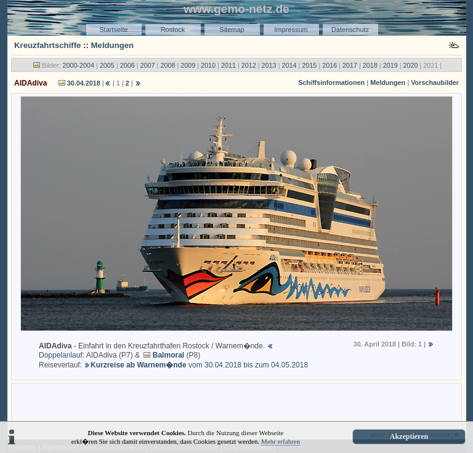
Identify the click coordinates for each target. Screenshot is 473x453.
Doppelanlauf (61, 355)
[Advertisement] (236, 404)
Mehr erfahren (280, 441)
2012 (248, 65)
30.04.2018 (83, 83)
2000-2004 (78, 65)
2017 (349, 65)
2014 (288, 65)
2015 (309, 65)
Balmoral (168, 355)
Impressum (290, 29)
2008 (167, 65)
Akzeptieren (409, 436)
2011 (228, 65)
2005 (107, 65)
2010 (208, 65)
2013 (269, 65)
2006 (127, 65)
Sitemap (231, 29)
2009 (187, 65)
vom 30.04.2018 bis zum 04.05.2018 (199, 365)
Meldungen (112, 45)
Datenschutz (350, 29)
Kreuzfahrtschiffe (47, 45)
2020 (410, 65)
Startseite (113, 29)
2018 (370, 65)
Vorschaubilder (435, 82)
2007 (147, 65)
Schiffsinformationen (331, 82)
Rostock (173, 29)
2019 (390, 65)
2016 (329, 65)
